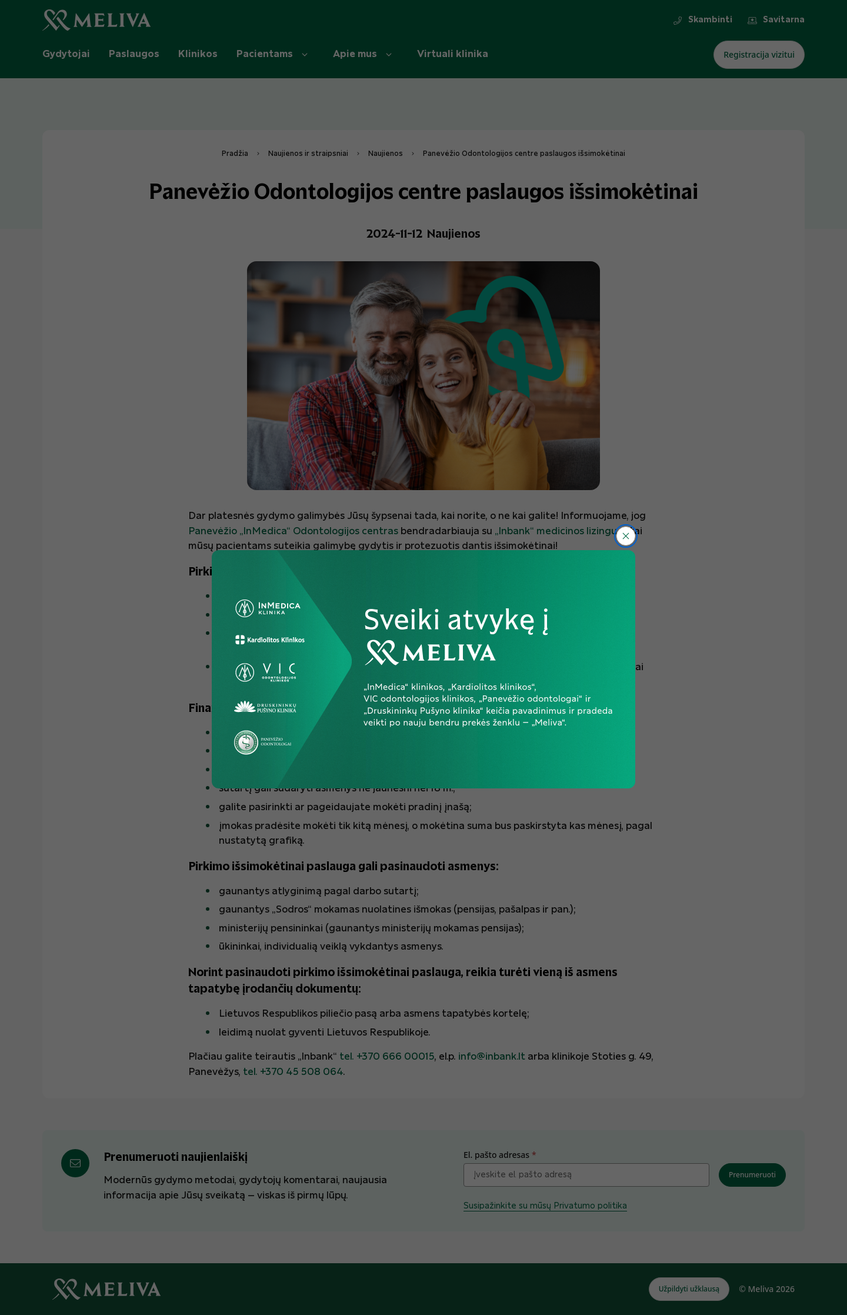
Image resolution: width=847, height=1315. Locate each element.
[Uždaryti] (625, 536)
